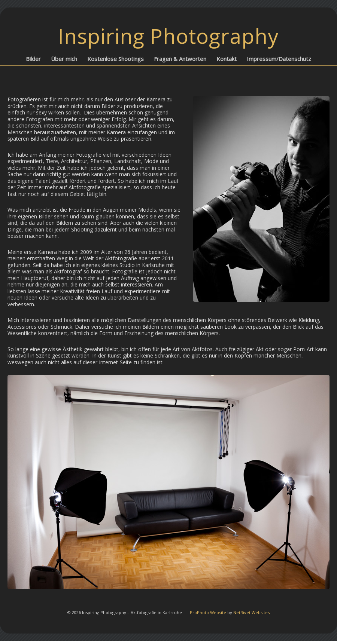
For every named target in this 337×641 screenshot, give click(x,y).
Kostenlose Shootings (115, 59)
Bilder (33, 59)
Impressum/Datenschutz (279, 59)
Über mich (64, 59)
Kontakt (226, 59)
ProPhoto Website (208, 612)
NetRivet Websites (251, 612)
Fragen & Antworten (180, 59)
